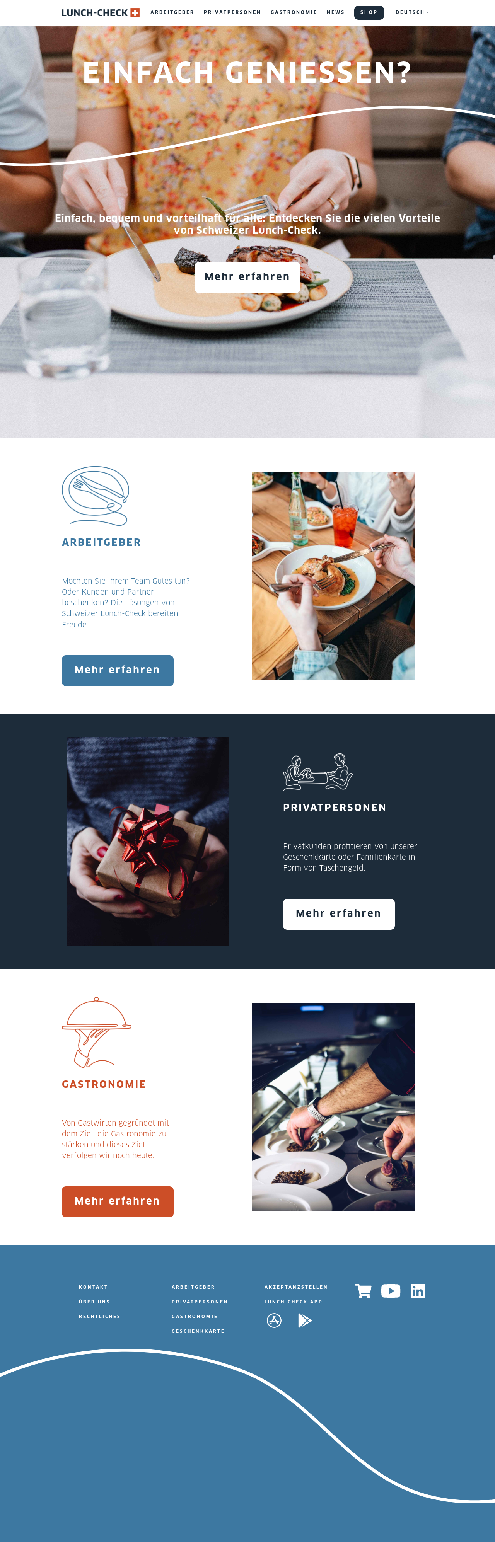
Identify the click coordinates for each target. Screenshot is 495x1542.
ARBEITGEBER (172, 12)
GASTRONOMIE (294, 12)
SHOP (369, 12)
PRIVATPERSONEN (232, 12)
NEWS (336, 12)
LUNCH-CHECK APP (294, 1302)
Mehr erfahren (247, 277)
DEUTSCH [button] (410, 12)
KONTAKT (93, 1287)
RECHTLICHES (100, 1317)
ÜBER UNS (95, 1302)
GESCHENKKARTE (198, 1331)
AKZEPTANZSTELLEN (296, 1287)
